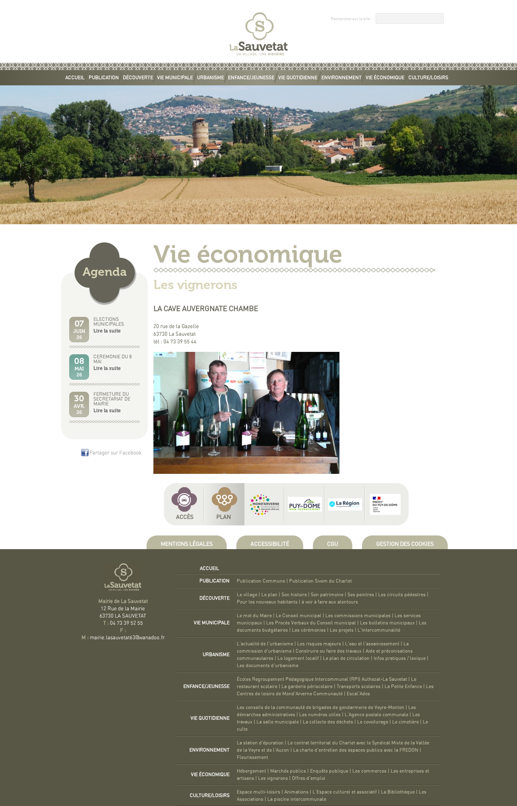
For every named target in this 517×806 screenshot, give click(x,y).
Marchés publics (288, 771)
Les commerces (369, 771)
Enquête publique (329, 771)
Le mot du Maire (254, 615)
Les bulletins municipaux (387, 622)
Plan (223, 517)
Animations (296, 791)
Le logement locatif (298, 658)
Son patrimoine (327, 594)
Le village (247, 594)
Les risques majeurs (319, 643)
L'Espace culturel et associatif (344, 791)
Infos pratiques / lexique (400, 658)
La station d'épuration (260, 742)
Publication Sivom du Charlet (320, 581)
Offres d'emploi (308, 778)
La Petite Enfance (403, 686)
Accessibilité (269, 544)
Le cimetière (405, 721)
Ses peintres (360, 594)
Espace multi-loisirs (258, 791)
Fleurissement (252, 757)
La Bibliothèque (398, 791)
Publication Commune (261, 581)
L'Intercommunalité (379, 630)
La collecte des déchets (328, 721)
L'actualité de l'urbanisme (265, 643)
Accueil (75, 77)
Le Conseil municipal (298, 615)
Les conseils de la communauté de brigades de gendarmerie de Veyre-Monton (320, 707)
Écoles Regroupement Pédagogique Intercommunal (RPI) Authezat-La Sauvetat (322, 679)
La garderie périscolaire (307, 686)
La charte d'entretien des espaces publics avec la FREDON (355, 750)
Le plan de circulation (346, 658)
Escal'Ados (358, 693)
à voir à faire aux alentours (330, 601)
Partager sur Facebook (115, 453)
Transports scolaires (359, 686)
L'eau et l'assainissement (372, 643)
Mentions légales (187, 544)
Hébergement (251, 771)
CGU (332, 544)
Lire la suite (107, 331)
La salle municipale (277, 721)
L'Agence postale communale (376, 714)
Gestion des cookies (405, 544)
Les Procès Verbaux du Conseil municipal (311, 622)
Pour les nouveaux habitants (267, 601)
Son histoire (294, 594)
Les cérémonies (309, 630)
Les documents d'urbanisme (267, 665)
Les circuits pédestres (402, 594)
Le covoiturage (372, 721)
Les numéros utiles (320, 714)
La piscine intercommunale (296, 799)
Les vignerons (273, 778)
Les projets (342, 630)
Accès (184, 517)
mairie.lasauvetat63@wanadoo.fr (127, 638)
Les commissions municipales (358, 615)
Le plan (269, 594)
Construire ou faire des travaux (329, 651)
